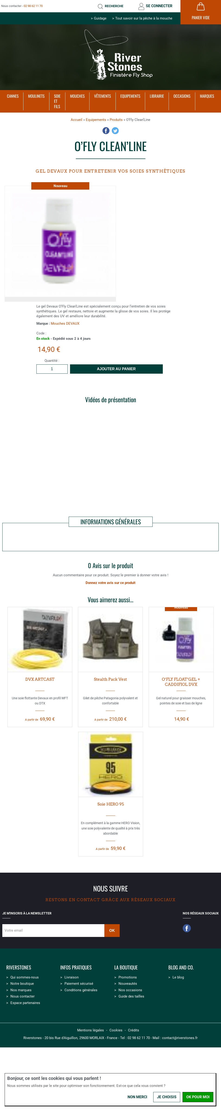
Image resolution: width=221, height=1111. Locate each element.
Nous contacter (22, 996)
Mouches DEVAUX (65, 323)
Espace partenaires (25, 1003)
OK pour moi (198, 1097)
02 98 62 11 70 (33, 6)
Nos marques (21, 990)
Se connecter (159, 6)
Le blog (178, 977)
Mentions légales (90, 1030)
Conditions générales (80, 990)
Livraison (71, 977)
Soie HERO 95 (110, 804)
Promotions (128, 977)
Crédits (133, 1030)
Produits (116, 120)
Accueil (76, 120)
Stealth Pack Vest (110, 679)
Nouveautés (128, 983)
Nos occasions (130, 990)
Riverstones (18, 967)
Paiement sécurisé (78, 983)
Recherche (114, 6)
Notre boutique (22, 983)
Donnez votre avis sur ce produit (110, 583)
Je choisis (166, 1097)
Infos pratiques (76, 967)
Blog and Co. (181, 967)
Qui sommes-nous (24, 977)
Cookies (115, 1030)
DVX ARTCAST (39, 679)
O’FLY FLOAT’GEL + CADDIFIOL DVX (181, 682)
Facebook (105, 130)
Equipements (96, 120)
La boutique (126, 967)
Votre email (14, 930)
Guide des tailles (131, 996)
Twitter (115, 130)
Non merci (137, 1097)
